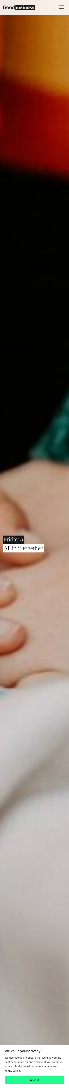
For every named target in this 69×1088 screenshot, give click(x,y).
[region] (34, 1066)
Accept (34, 1080)
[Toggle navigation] (60, 7)
